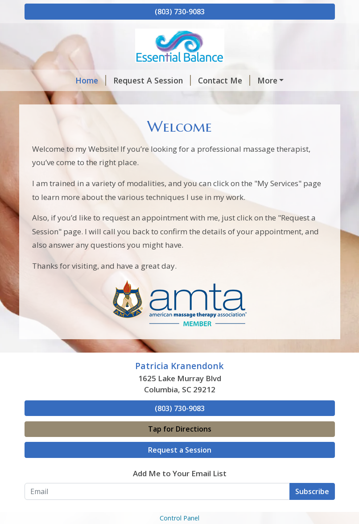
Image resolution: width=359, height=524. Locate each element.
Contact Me (224, 80)
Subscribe (312, 491)
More (267, 80)
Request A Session (152, 80)
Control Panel (179, 518)
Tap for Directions (179, 429)
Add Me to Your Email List (180, 473)
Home (90, 80)
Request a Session (179, 450)
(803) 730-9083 (180, 12)
